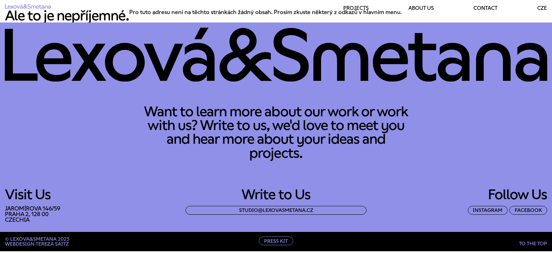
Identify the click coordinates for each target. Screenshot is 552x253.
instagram (487, 210)
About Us (421, 8)
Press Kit (276, 241)
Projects (356, 8)
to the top (533, 243)
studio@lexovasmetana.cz (276, 210)
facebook (528, 210)
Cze (542, 8)
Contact (485, 8)
